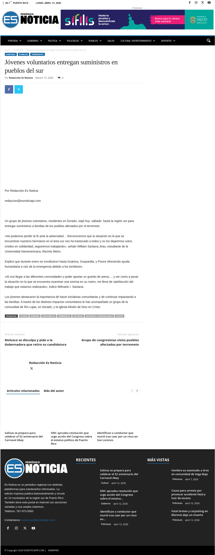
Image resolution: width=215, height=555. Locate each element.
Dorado (35, 316)
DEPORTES (168, 40)
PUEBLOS (95, 40)
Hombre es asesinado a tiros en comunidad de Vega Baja (190, 472)
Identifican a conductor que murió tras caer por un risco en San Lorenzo (117, 436)
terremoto (64, 316)
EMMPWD (53, 550)
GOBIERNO (34, 40)
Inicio (7, 50)
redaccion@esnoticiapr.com (38, 520)
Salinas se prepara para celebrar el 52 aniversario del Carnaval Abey (24, 436)
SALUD (111, 40)
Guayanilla (49, 316)
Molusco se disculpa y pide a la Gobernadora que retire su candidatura (36, 342)
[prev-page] (132, 390)
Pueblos (23, 54)
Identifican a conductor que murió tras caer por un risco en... (118, 515)
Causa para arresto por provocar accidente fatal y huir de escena (189, 494)
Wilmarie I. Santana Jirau (99, 316)
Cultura (105, 482)
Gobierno (106, 503)
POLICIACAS (75, 40)
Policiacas (106, 524)
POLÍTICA (54, 40)
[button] (208, 40)
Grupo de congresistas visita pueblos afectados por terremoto (110, 342)
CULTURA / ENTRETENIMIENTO (138, 40)
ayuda (24, 316)
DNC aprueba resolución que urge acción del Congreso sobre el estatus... (119, 494)
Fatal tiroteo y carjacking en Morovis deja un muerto (190, 513)
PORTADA (15, 40)
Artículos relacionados (23, 391)
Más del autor (54, 391)
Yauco (119, 316)
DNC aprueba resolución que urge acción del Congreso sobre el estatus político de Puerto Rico (71, 438)
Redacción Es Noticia (21, 77)
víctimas (78, 316)
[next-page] (137, 390)
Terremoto (37, 54)
